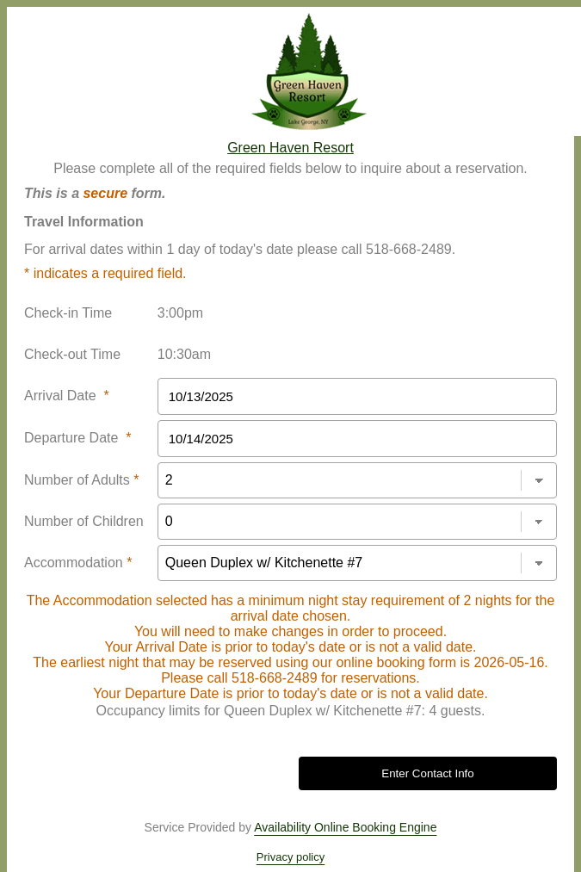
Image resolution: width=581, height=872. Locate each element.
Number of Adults (81, 480)
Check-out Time (72, 354)
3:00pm (180, 313)
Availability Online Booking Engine (345, 827)
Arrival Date (66, 395)
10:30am (184, 354)
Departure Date (78, 437)
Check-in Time (68, 313)
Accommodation (78, 562)
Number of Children (84, 521)
